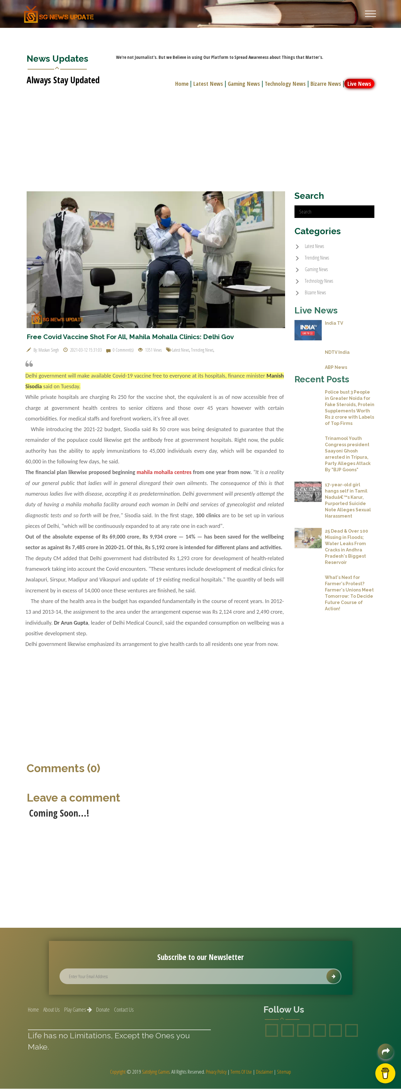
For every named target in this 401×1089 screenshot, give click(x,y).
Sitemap (288, 1072)
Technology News (284, 83)
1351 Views (150, 350)
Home (180, 83)
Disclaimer (267, 1072)
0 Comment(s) (120, 350)
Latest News (206, 83)
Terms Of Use (242, 1072)
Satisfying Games (153, 1072)
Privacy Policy (216, 1072)
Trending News (202, 350)
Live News (359, 83)
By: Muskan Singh (43, 350)
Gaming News (242, 83)
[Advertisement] (200, 135)
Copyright (114, 1072)
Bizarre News (325, 83)
